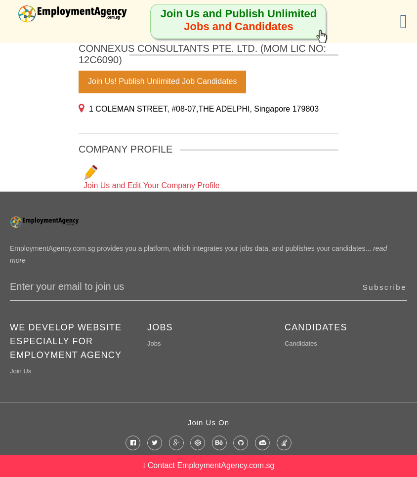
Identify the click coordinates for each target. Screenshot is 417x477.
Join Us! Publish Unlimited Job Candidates (162, 81)
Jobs (154, 343)
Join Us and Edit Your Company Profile (151, 177)
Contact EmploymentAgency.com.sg (209, 465)
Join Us (20, 371)
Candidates (301, 343)
